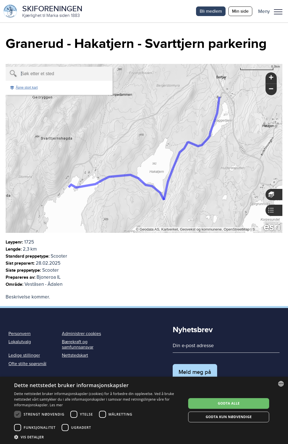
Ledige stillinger (24, 355)
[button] (272, 11)
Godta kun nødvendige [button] (229, 416)
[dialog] (144, 410)
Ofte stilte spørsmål (27, 364)
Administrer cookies (81, 333)
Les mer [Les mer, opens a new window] (56, 405)
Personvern (19, 333)
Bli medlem (211, 11)
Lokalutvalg (19, 342)
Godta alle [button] (229, 403)
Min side (240, 11)
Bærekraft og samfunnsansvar (77, 344)
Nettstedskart (75, 355)
